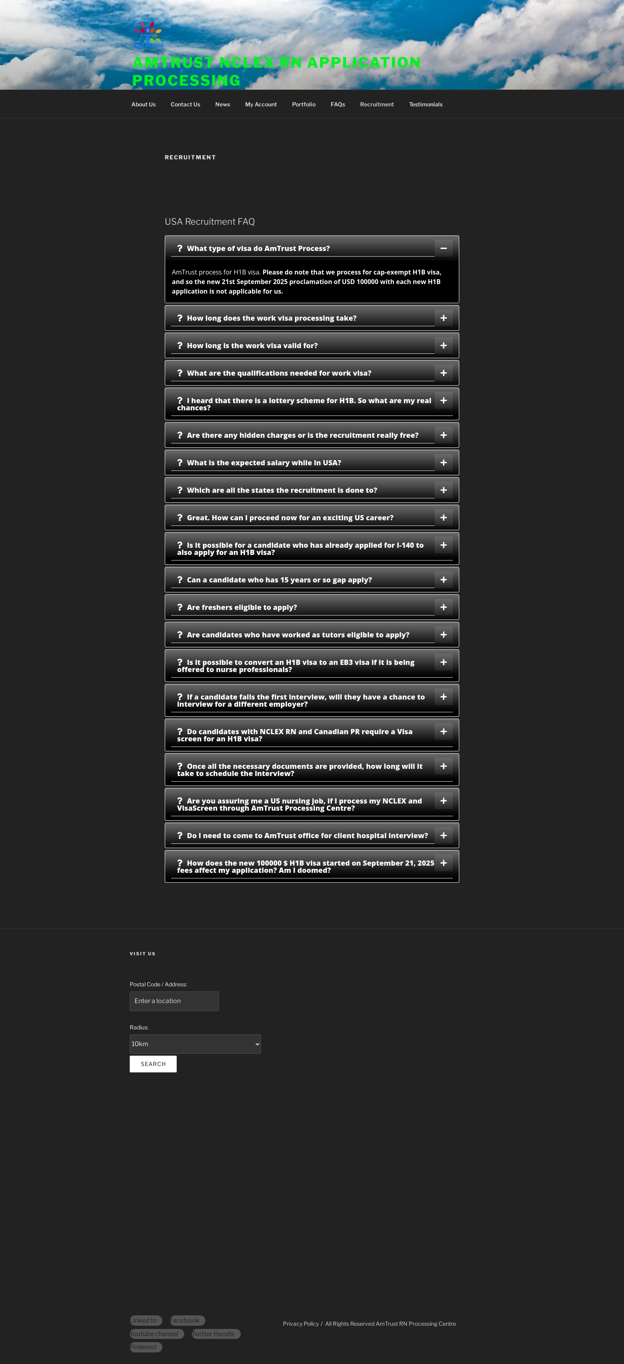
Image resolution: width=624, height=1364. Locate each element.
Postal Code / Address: (158, 984)
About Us (143, 104)
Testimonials (426, 104)
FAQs (338, 104)
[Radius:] (195, 1044)
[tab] (312, 248)
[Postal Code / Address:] (174, 1001)
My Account (261, 104)
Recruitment (377, 104)
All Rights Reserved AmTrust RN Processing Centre (390, 1323)
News (222, 104)
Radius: (139, 1027)
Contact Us (185, 104)
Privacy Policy (301, 1323)
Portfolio (304, 104)
